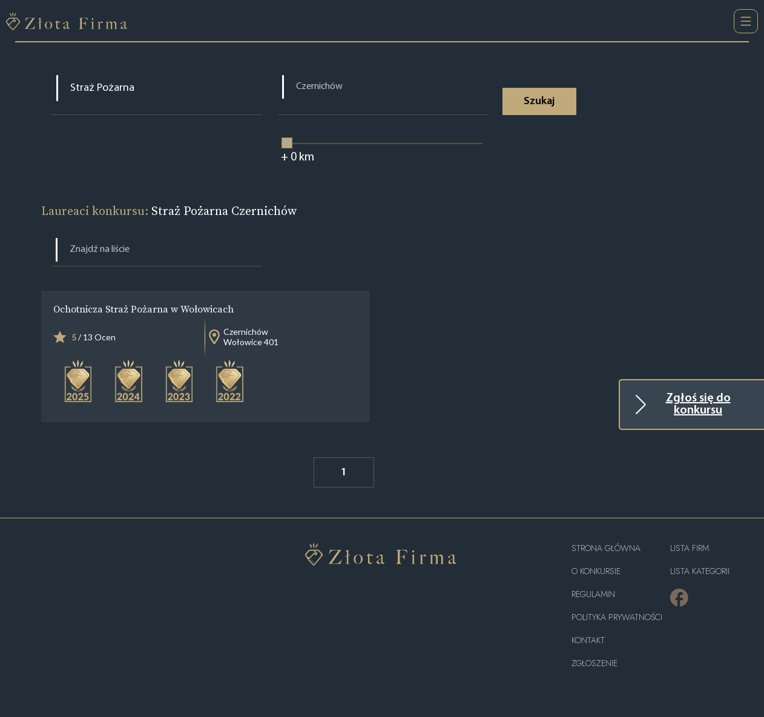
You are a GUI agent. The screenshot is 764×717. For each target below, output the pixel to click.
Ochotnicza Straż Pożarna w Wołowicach (143, 309)
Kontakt (588, 640)
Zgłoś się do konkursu (698, 404)
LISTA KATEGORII (699, 571)
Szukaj (539, 101)
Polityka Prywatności (616, 617)
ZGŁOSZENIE (594, 663)
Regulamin (593, 594)
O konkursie (596, 571)
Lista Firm (689, 548)
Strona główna (606, 548)
